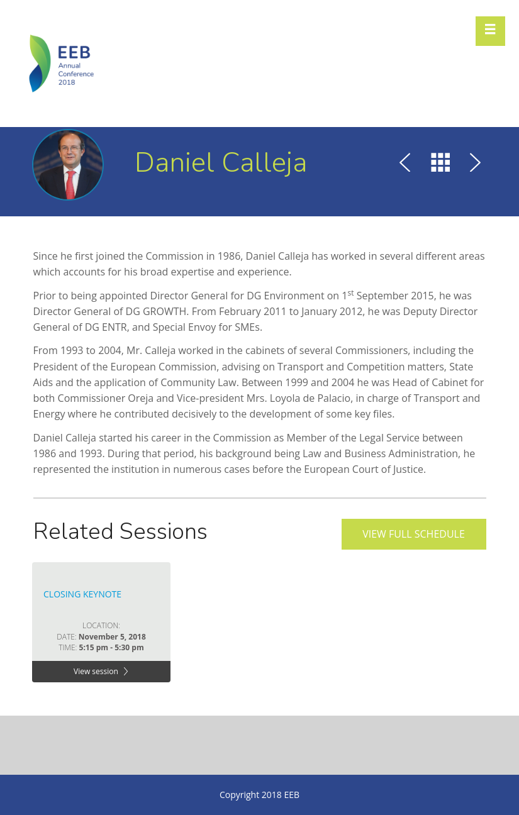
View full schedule (413, 534)
